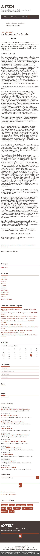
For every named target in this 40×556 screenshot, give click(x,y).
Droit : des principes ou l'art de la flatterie (15, 435)
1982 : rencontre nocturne (8, 332)
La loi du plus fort (7, 454)
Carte (3, 384)
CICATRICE (21, 332)
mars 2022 (3, 288)
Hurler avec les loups (11, 23)
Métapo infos (33, 316)
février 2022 (4, 290)
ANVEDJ (7, 6)
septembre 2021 (5, 294)
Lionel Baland (32, 318)
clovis (26, 245)
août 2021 (3, 296)
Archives (14, 17)
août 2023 (3, 283)
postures (25, 246)
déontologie (4, 511)
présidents (33, 245)
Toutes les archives (6, 299)
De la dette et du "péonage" (10, 415)
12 (3, 354)
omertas (21, 246)
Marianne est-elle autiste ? (13, 25)
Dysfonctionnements (8, 371)
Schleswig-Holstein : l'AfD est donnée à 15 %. (13, 318)
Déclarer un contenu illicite (7, 549)
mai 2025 (3, 281)
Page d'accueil (21, 23)
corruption (4, 505)
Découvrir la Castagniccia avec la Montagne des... (14, 313)
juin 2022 (3, 286)
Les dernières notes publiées (20, 547)
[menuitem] (5, 17)
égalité (10, 508)
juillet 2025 (4, 279)
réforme (16, 246)
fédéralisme (11, 246)
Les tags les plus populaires (30, 547)
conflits (12, 511)
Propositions (5, 374)
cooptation (17, 508)
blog (23, 550)
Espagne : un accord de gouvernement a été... (13, 309)
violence (3, 508)
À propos (24, 17)
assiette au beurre (27, 508)
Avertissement (5, 397)
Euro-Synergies (18, 324)
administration (4, 246)
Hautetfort (23, 546)
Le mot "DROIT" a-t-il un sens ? (11, 448)
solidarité (29, 505)
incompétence (21, 505)
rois (30, 245)
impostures (30, 246)
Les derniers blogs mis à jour (10, 547)
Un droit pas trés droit (8, 467)
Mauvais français (6, 428)
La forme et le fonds (14, 34)
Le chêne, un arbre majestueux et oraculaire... (14, 316)
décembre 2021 (5, 292)
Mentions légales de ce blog (16, 549)
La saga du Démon (6, 324)
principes (12, 505)
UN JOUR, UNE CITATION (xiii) (9, 330)
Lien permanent (5, 245)
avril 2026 (3, 277)
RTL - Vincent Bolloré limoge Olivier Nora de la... (14, 327)
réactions (4, 377)
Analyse (4, 368)
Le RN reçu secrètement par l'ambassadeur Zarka (15, 335)
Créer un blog (17, 546)
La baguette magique (8, 461)
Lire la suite (4, 267)
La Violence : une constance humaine (13, 441)
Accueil (5, 17)
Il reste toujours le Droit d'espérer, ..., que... (15, 409)
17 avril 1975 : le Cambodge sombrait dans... (13, 321)
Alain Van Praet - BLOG (26, 330)
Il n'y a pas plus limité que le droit (12, 422)
